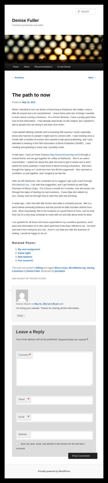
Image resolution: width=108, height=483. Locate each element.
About (26, 67)
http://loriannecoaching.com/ (64, 154)
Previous (18, 77)
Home (16, 67)
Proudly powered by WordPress (54, 471)
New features (25, 256)
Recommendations (43, 67)
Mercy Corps (61, 268)
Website (22, 434)
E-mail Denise (64, 67)
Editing (39, 268)
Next (92, 77)
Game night (24, 253)
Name (23, 399)
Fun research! (25, 260)
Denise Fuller (25, 20)
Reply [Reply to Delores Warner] (20, 315)
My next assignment (29, 249)
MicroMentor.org (20, 184)
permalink (60, 271)
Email (23, 417)
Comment (24, 355)
